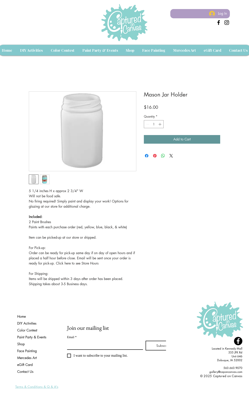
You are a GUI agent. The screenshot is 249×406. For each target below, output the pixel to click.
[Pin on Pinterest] (154, 155)
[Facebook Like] (234, 380)
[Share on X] (171, 155)
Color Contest (27, 330)
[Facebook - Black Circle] (238, 341)
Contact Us (25, 371)
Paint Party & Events (31, 337)
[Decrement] (147, 124)
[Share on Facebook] (146, 155)
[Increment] (160, 124)
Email (72, 337)
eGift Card (25, 364)
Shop (21, 344)
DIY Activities (26, 323)
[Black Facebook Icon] (218, 22)
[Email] (103, 345)
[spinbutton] (154, 124)
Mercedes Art (27, 358)
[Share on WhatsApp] (163, 155)
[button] (31, 50)
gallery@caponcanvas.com (225, 372)
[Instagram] (227, 22)
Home (21, 316)
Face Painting (27, 351)
